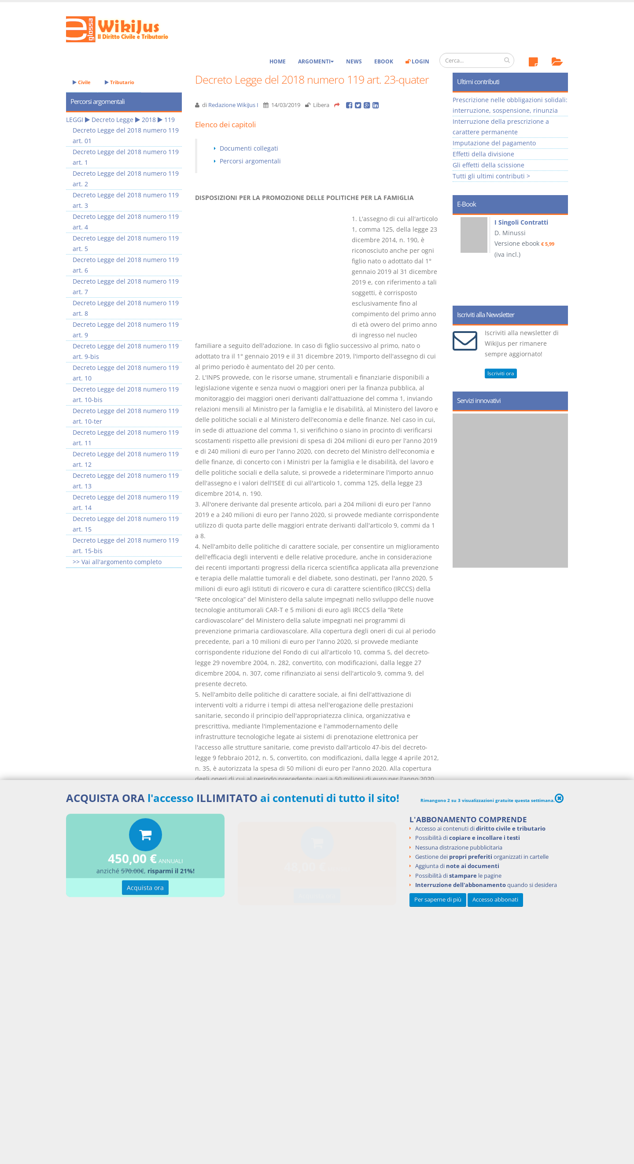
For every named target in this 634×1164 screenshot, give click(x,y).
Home (277, 61)
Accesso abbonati (495, 899)
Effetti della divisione (483, 154)
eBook (383, 61)
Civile (82, 82)
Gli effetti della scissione (488, 165)
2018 (149, 119)
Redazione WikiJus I (233, 105)
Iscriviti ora (500, 373)
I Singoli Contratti (521, 222)
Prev (462, 257)
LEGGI (74, 119)
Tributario (119, 82)
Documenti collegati (249, 148)
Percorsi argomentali (250, 161)
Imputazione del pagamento (494, 143)
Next (558, 257)
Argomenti (316, 61)
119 (169, 119)
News (354, 61)
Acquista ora (145, 889)
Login (417, 61)
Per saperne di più (437, 899)
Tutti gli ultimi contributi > (491, 176)
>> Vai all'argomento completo (117, 562)
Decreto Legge (112, 119)
